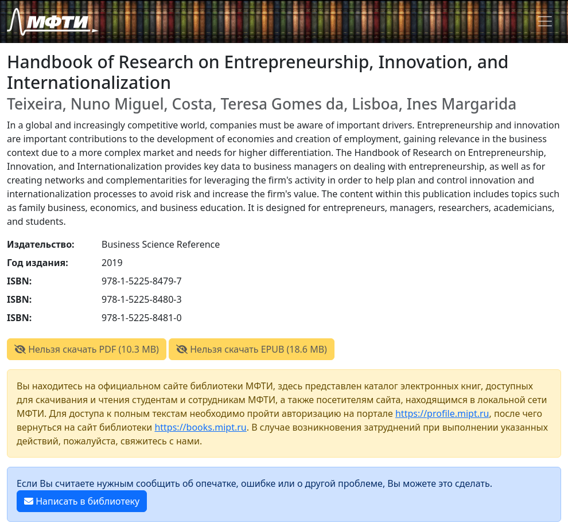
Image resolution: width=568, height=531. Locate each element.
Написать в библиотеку (81, 501)
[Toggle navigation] (545, 21)
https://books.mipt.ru (200, 427)
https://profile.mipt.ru (442, 413)
